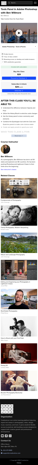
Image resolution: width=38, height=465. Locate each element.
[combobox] (20, 2)
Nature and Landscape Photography (13, 255)
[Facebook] (6, 435)
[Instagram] (10, 435)
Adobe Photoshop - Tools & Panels (14, 46)
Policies (19, 463)
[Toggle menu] (35, 2)
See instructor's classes (8, 169)
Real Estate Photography (9, 311)
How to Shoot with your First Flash (12, 338)
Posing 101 (4, 365)
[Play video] (19, 33)
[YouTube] (2, 435)
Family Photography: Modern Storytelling (14, 227)
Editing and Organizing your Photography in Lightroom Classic (15, 283)
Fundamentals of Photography (11, 200)
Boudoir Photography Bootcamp (11, 393)
